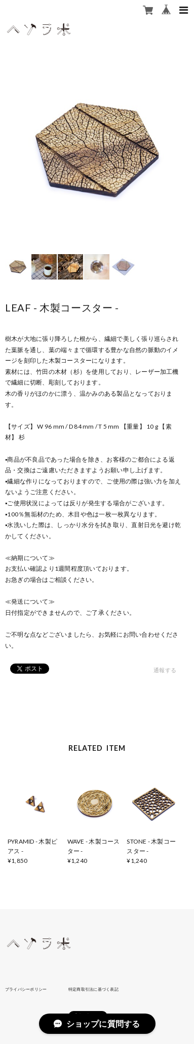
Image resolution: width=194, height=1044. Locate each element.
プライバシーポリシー (26, 989)
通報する (164, 670)
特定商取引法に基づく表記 (93, 989)
